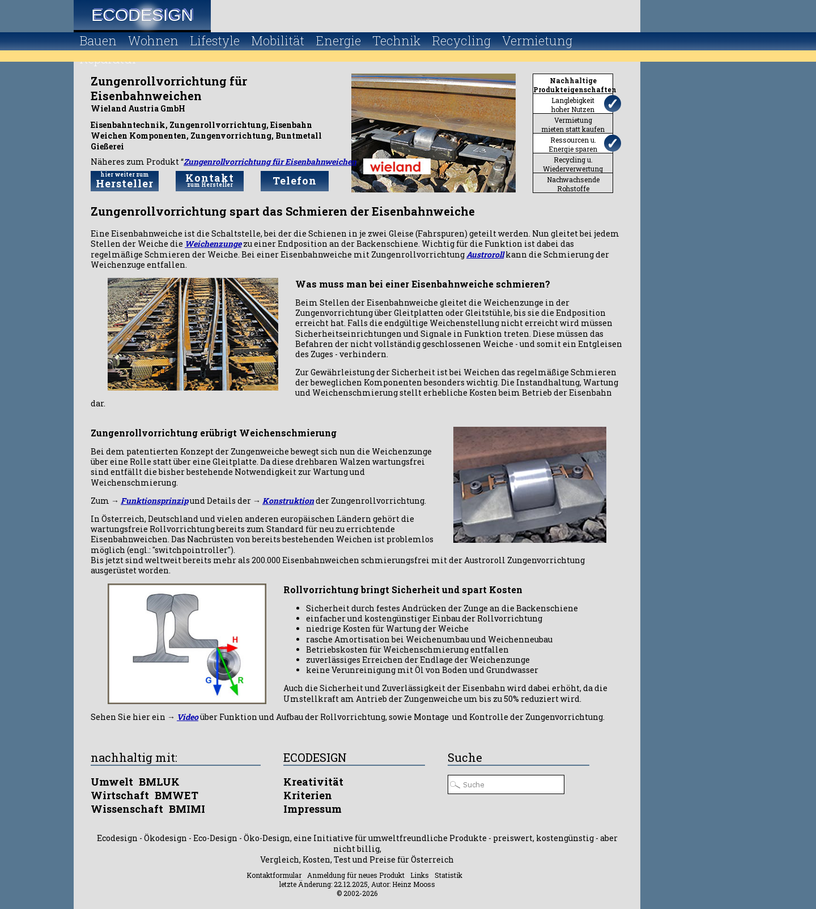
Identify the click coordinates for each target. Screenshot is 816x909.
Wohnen (153, 40)
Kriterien (307, 795)
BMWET (176, 795)
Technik (396, 40)
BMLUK (159, 781)
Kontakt (210, 179)
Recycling (461, 40)
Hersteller (125, 180)
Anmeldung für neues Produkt (356, 875)
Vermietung (537, 40)
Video (187, 716)
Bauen (98, 40)
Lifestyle (215, 40)
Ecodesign (142, 15)
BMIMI (187, 809)
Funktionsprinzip (154, 500)
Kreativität (313, 781)
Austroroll (485, 254)
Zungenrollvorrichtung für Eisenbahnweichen (270, 161)
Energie (338, 40)
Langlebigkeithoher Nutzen (572, 105)
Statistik (448, 875)
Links (419, 875)
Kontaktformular (273, 875)
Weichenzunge (213, 243)
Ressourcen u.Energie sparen (573, 144)
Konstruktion (288, 500)
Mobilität (277, 40)
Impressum (312, 809)
